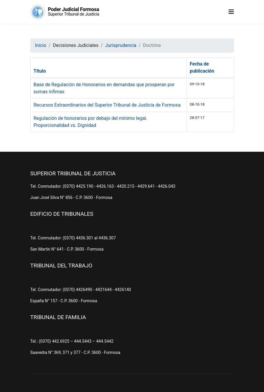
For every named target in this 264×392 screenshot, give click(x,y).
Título (40, 71)
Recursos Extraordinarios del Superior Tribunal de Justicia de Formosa (107, 105)
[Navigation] (231, 12)
